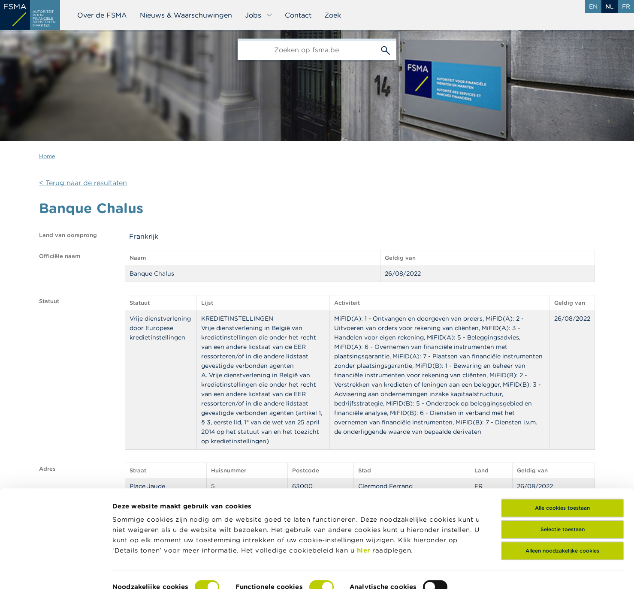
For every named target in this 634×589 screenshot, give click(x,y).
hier (365, 506)
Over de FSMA (102, 15)
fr (626, 6)
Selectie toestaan (562, 484)
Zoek (332, 15)
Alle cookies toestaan (562, 463)
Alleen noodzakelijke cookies (562, 506)
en (593, 6)
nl (609, 6)
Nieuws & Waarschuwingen (186, 15)
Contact (298, 15)
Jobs (259, 15)
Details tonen (134, 572)
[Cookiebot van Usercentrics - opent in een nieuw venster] (55, 572)
